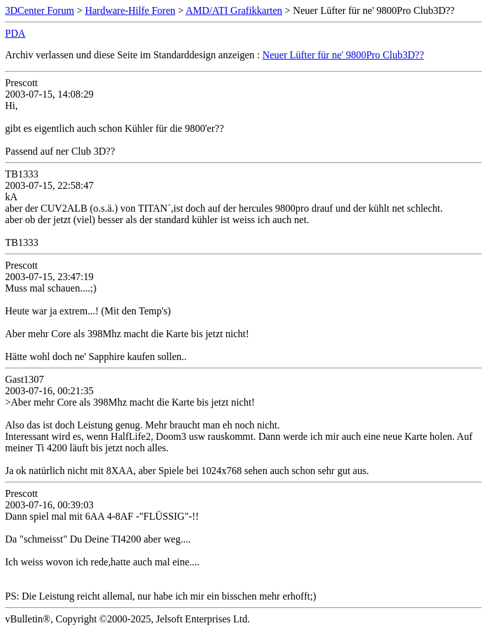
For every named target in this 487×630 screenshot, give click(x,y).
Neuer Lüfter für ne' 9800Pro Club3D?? (343, 54)
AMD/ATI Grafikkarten (234, 10)
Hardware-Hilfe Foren (130, 10)
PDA (15, 33)
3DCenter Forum (39, 10)
